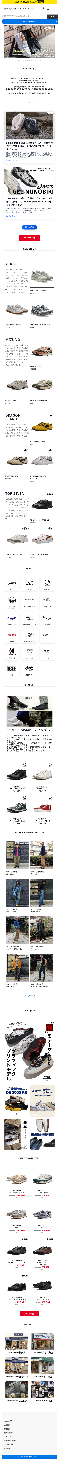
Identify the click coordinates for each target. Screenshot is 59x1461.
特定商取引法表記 (10, 1440)
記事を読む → (11, 160)
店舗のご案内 (8, 1421)
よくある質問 (8, 1444)
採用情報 (7, 1429)
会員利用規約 (8, 1433)
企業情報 (7, 1425)
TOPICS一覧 (29, 238)
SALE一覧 (29, 1313)
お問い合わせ (8, 1448)
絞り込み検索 (31, 21)
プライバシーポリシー (12, 1437)
